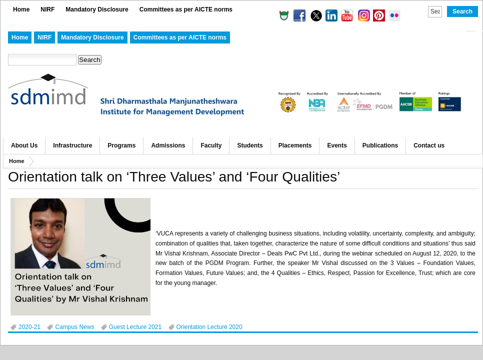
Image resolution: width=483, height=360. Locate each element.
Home (21, 9)
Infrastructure (72, 145)
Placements (295, 145)
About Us (24, 145)
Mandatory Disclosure (97, 9)
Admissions (168, 145)
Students (249, 145)
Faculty (211, 145)
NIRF (47, 9)
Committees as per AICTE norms (186, 9)
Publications (380, 145)
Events (336, 145)
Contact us (429, 145)
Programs (122, 145)
